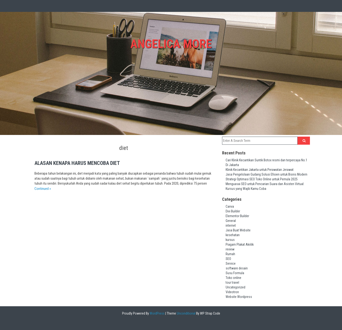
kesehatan (233, 235)
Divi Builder (233, 211)
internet (231, 225)
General (231, 221)
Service (231, 263)
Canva (230, 206)
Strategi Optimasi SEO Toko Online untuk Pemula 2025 (262, 179)
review (230, 249)
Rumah (230, 254)
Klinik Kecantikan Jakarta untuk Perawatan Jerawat (260, 170)
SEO (228, 259)
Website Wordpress (239, 297)
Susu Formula (235, 273)
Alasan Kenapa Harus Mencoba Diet (77, 163)
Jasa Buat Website (238, 230)
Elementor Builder (237, 216)
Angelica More (171, 44)
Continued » (42, 189)
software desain (237, 268)
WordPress (157, 313)
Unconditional (185, 313)
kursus (230, 240)
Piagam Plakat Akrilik (240, 244)
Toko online (233, 278)
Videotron (232, 292)
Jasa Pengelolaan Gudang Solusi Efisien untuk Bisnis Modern (266, 174)
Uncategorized (235, 287)
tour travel (232, 282)
